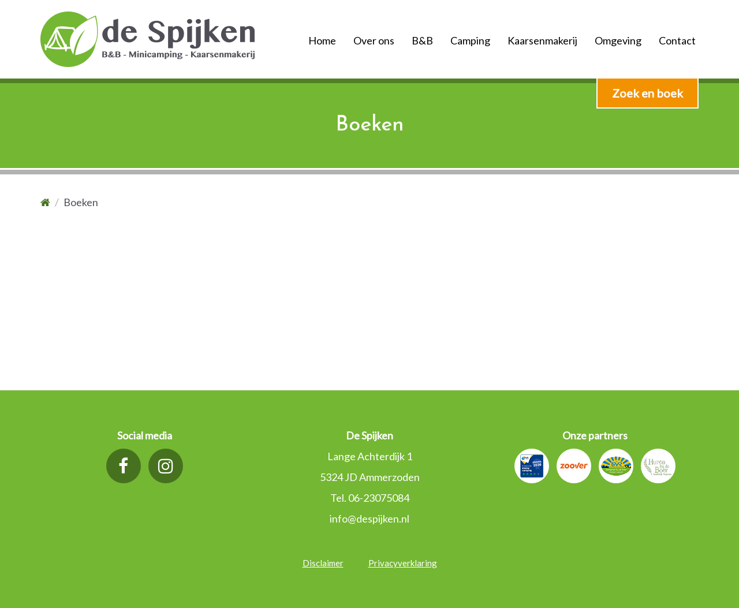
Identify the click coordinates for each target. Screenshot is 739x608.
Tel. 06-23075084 (369, 497)
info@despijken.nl (369, 518)
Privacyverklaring (402, 563)
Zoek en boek (647, 93)
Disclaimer (323, 563)
